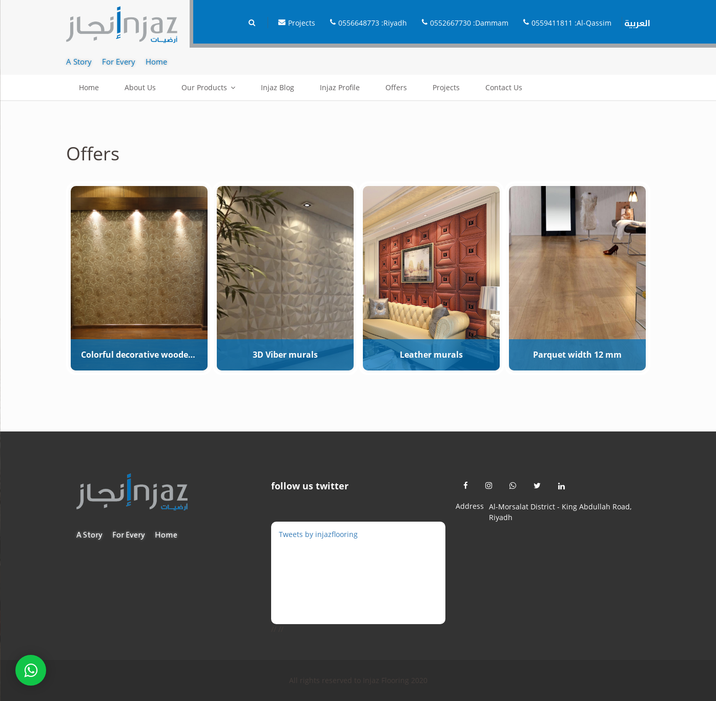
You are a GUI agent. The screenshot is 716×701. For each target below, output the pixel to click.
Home (89, 87)
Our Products (204, 87)
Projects (446, 87)
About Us (140, 87)
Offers (396, 87)
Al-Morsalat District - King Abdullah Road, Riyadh (560, 512)
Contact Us (503, 87)
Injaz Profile (340, 87)
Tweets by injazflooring (318, 534)
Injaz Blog (277, 87)
